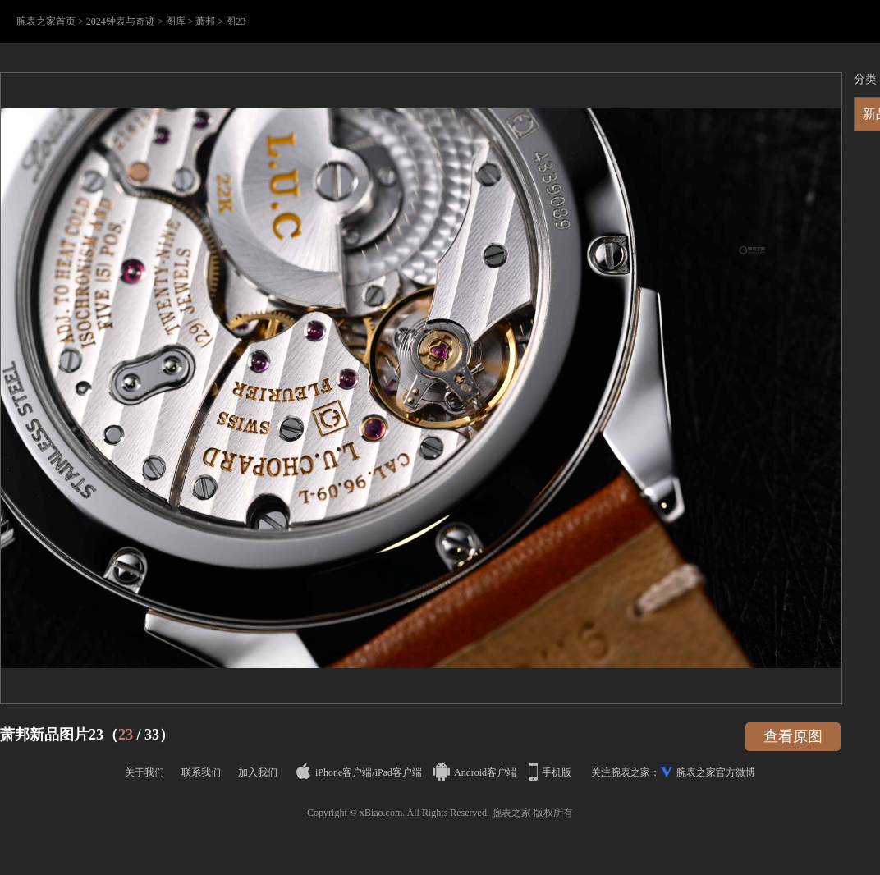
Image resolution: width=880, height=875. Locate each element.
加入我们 (257, 772)
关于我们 (144, 772)
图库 (176, 21)
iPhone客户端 (334, 772)
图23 (235, 21)
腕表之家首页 (46, 21)
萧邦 (205, 21)
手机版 (551, 772)
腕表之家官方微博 (715, 772)
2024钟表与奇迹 (120, 21)
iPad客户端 (398, 772)
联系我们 (201, 772)
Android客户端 (476, 772)
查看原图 (793, 736)
